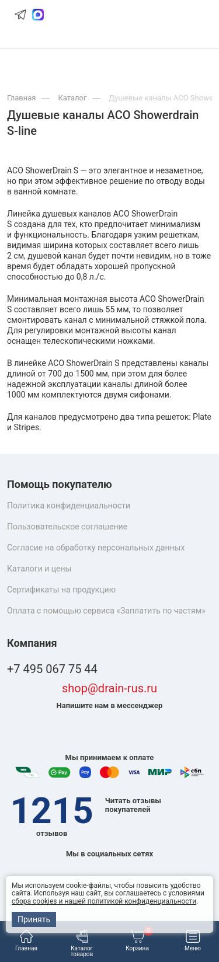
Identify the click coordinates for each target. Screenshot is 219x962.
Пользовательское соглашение (67, 526)
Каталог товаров (82, 943)
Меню (193, 940)
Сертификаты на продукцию (61, 589)
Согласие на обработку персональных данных (96, 547)
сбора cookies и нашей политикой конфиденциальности (104, 901)
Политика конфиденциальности (68, 505)
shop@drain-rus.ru (109, 688)
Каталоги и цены (39, 568)
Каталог (72, 97)
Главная (26, 940)
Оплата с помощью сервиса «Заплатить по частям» (106, 610)
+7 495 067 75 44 (52, 669)
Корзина (139, 940)
